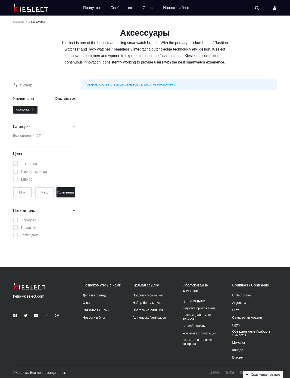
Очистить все (65, 98)
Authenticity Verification (149, 317)
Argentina (239, 303)
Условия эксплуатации (199, 333)
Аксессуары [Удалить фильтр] (25, 109)
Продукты (91, 8)
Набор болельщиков (148, 303)
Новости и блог (176, 8)
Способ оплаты (194, 326)
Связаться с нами (96, 310)
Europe (237, 357)
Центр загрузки (193, 301)
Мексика (238, 342)
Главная (18, 21)
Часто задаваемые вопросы (196, 317)
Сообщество (121, 8)
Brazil (236, 310)
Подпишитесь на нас (148, 295)
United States (242, 295)
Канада (237, 350)
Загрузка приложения (198, 308)
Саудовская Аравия (247, 317)
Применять (65, 192)
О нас (148, 8)
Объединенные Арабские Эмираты (251, 333)
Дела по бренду (94, 295)
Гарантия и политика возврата (198, 342)
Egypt (236, 325)
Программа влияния (148, 310)
